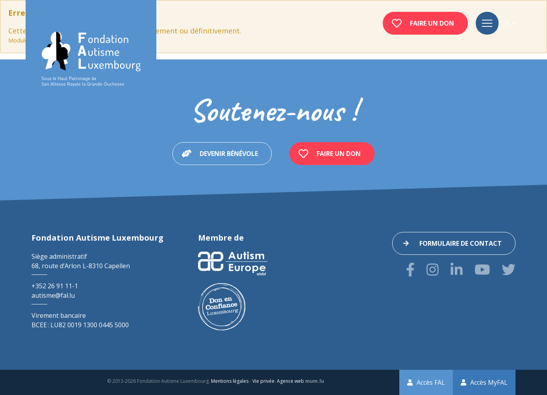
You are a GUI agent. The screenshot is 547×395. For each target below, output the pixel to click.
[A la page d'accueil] (91, 59)
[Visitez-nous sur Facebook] (410, 269)
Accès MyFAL (489, 382)
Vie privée (263, 381)
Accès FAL (431, 382)
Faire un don (432, 23)
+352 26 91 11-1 (55, 286)
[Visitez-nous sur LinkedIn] (457, 269)
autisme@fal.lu (53, 295)
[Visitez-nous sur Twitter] (508, 269)
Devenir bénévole (229, 153)
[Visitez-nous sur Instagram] (432, 269)
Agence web (290, 381)
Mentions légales (229, 381)
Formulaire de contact (460, 243)
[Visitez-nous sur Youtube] (482, 269)
